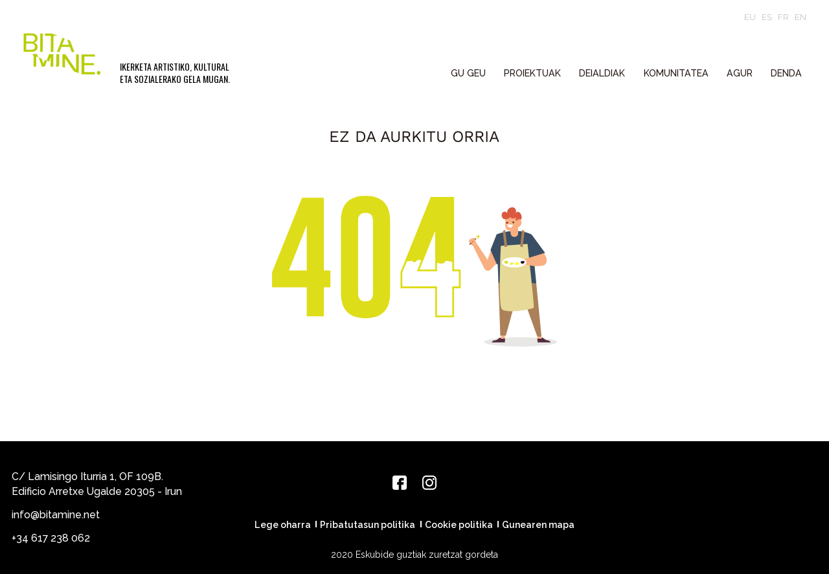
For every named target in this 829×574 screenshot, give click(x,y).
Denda (786, 73)
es (767, 17)
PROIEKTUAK (532, 73)
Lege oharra (283, 525)
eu (750, 17)
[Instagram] (429, 483)
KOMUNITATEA (676, 73)
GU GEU (468, 73)
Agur (740, 73)
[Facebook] (399, 483)
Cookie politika (459, 525)
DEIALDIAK (602, 73)
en (800, 17)
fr (783, 17)
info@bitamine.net (56, 515)
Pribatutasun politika (367, 525)
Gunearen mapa (538, 525)
